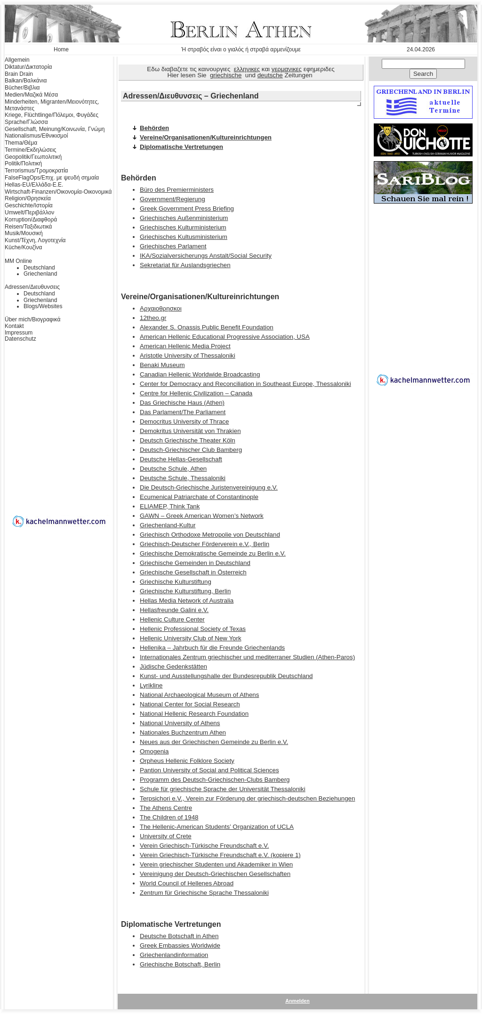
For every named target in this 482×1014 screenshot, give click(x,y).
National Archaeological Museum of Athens (199, 694)
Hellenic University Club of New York (190, 638)
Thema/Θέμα (21, 142)
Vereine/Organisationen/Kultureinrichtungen (206, 137)
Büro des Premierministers (177, 189)
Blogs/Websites (43, 306)
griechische (225, 75)
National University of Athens (180, 723)
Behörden (154, 127)
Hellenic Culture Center (172, 619)
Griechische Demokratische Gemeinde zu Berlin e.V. (213, 553)
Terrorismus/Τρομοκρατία (36, 170)
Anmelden (297, 1001)
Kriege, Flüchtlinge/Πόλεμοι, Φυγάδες (51, 115)
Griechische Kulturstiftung (175, 581)
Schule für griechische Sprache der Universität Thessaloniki (222, 789)
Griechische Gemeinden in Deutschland (195, 562)
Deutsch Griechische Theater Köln (187, 440)
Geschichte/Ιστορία (29, 205)
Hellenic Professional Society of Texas (193, 628)
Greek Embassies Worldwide (180, 945)
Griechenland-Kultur (168, 525)
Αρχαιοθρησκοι (161, 308)
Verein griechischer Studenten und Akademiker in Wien (216, 864)
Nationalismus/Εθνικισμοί (36, 135)
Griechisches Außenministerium (184, 217)
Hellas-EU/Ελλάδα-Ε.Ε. (34, 184)
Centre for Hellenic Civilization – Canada (196, 393)
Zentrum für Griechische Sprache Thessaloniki (204, 892)
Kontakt (14, 326)
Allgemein (17, 60)
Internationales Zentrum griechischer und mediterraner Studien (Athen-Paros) (247, 657)
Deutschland (39, 267)
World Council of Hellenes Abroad (186, 883)
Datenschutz (20, 338)
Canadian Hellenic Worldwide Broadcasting (200, 374)
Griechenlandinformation (174, 954)
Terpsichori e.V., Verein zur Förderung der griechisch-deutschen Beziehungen (247, 798)
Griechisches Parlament (173, 246)
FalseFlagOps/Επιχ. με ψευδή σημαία (52, 177)
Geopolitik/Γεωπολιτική (33, 157)
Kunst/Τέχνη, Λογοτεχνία (35, 240)
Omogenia (154, 751)
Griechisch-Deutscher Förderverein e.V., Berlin (204, 544)
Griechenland (40, 273)
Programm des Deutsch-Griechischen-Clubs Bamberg (215, 779)
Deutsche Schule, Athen (173, 468)
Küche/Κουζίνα (23, 247)
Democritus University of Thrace (184, 421)
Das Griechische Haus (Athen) (182, 402)
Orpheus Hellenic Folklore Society (187, 760)
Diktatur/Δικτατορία (28, 67)
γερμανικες (287, 69)
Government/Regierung (172, 199)
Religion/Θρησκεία (28, 198)
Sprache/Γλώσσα (26, 122)
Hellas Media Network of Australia (186, 600)
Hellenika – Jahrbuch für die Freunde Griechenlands (212, 647)
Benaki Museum (162, 364)
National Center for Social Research (190, 704)
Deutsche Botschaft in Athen (179, 936)
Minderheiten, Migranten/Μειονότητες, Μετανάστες (52, 105)
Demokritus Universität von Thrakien (190, 430)
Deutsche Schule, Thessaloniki (182, 478)
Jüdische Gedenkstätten (173, 666)
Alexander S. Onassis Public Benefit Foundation (206, 327)
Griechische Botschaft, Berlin (180, 964)
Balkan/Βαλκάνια (26, 80)
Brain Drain (19, 74)
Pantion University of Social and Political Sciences (209, 770)
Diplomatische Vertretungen (181, 146)
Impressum (18, 332)
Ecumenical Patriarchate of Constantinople (199, 496)
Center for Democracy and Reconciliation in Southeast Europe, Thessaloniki (245, 383)
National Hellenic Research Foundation (194, 713)
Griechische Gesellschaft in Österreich (193, 572)
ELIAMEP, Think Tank (170, 506)
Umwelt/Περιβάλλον (29, 212)
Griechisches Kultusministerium (183, 236)
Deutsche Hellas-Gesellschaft (181, 459)
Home (61, 49)
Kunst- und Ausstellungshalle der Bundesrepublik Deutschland (226, 675)
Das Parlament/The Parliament (182, 412)
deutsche (270, 75)
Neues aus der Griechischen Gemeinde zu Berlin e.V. (214, 741)
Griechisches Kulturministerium (183, 227)
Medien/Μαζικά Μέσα (31, 94)
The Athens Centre (166, 807)
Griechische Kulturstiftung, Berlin (185, 591)
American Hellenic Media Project (185, 346)
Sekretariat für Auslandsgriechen (185, 265)
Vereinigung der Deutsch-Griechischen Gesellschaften (215, 873)
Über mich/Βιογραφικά (32, 319)
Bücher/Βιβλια (22, 87)
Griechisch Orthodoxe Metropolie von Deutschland (210, 534)
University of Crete (166, 836)
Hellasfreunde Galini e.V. (174, 609)
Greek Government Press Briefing (187, 208)
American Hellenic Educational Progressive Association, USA (225, 336)
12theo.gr (153, 317)
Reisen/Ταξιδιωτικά (28, 226)
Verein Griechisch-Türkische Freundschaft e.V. (204, 845)
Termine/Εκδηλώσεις (30, 150)
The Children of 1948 (169, 817)
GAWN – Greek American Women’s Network (202, 515)
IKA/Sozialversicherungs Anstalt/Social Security (206, 255)
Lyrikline (151, 685)
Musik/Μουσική (24, 233)
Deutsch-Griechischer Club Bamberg (191, 449)
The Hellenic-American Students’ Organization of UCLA (217, 826)
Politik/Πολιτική (23, 163)
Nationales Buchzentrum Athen (183, 732)
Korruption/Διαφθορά (31, 219)
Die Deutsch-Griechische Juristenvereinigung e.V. (209, 487)
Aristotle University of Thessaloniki (187, 355)
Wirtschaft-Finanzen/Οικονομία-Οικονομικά (58, 191)
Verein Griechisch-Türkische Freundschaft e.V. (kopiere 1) (220, 855)
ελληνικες (247, 69)
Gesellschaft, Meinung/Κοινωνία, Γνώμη (54, 129)
